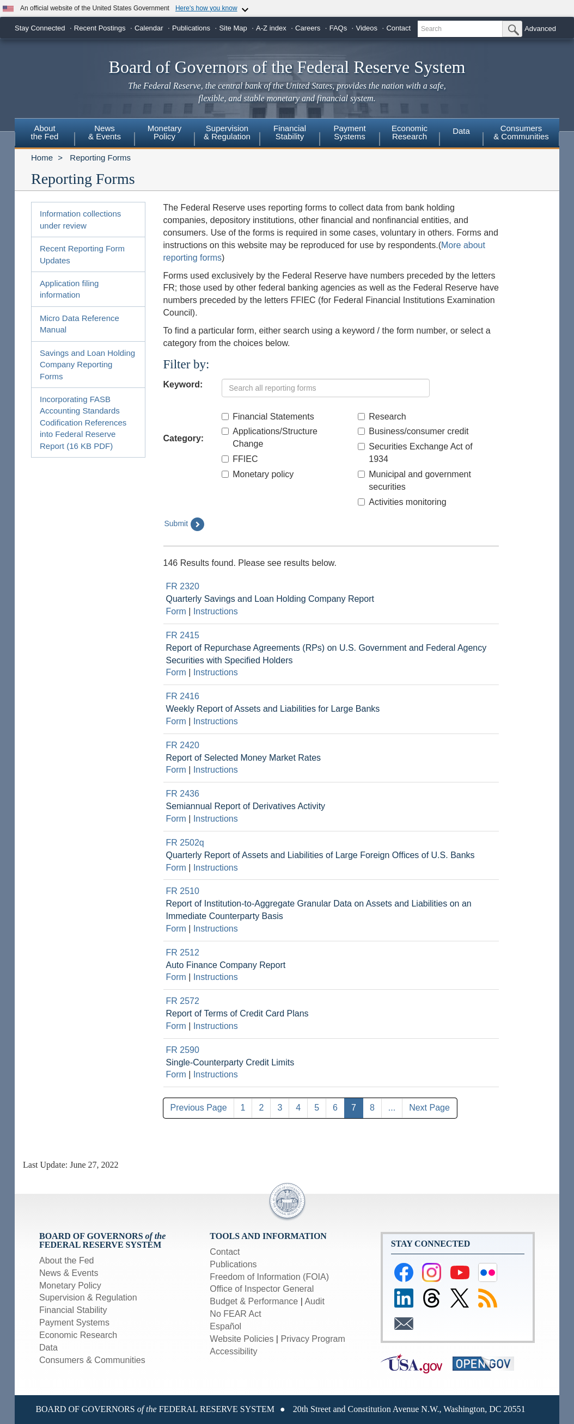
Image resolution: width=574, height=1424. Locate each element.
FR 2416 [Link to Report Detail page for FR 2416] (182, 696)
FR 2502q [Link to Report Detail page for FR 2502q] (185, 842)
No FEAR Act (235, 1313)
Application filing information (69, 289)
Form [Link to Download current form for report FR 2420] (176, 769)
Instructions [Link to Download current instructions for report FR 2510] (215, 928)
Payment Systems (74, 1322)
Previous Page (198, 1107)
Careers (307, 28)
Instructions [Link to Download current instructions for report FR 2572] (215, 1026)
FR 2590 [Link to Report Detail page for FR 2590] (182, 1050)
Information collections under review (80, 219)
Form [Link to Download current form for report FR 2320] (176, 611)
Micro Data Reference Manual (79, 323)
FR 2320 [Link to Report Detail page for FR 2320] (182, 586)
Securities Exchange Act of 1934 (415, 453)
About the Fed (66, 1260)
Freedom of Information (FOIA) (269, 1276)
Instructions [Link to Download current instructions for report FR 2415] (215, 672)
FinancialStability (289, 132)
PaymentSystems (349, 132)
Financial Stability (73, 1310)
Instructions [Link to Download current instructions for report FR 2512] (215, 977)
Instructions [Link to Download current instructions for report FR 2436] (215, 818)
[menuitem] (45, 134)
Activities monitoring (402, 502)
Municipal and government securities (414, 480)
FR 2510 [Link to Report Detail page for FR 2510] (182, 891)
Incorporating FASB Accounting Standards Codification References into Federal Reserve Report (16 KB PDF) (83, 422)
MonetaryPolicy (165, 132)
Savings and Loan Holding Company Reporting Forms (87, 364)
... (391, 1107)
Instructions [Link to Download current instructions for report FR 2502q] (215, 867)
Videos (367, 28)
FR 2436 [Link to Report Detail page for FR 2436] (182, 793)
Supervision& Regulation (227, 132)
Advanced (540, 28)
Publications (191, 28)
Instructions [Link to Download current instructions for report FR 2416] (215, 721)
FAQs (338, 28)
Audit (314, 1301)
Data (461, 130)
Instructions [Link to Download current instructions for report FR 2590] (215, 1074)
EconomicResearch (410, 132)
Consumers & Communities (521, 132)
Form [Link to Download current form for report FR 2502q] (176, 867)
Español (225, 1326)
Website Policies (241, 1338)
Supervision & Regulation (88, 1297)
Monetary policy (258, 474)
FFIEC (240, 459)
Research (382, 416)
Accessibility (233, 1351)
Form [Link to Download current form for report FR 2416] (176, 721)
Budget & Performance (254, 1301)
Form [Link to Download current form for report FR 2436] (176, 818)
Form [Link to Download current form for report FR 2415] (176, 672)
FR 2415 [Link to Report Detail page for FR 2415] (182, 635)
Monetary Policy (70, 1285)
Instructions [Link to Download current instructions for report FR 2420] (215, 769)
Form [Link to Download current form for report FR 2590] (176, 1074)
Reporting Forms (100, 157)
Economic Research (78, 1335)
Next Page (429, 1107)
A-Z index (271, 28)
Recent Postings (100, 28)
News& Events (104, 132)
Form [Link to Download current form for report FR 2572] (176, 1026)
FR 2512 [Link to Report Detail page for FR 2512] (182, 952)
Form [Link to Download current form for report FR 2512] (176, 977)
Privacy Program (312, 1338)
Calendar (149, 28)
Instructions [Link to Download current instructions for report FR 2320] (215, 611)
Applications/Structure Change (269, 437)
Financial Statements (268, 416)
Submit (184, 524)
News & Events (68, 1273)
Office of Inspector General (262, 1288)
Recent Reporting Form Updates (82, 254)
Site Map (233, 28)
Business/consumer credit (413, 431)
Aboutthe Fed (45, 132)
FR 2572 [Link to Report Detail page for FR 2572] (182, 1001)
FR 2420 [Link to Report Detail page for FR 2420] (182, 745)
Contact (398, 28)
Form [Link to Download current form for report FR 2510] (176, 928)
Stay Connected (40, 28)
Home (42, 157)
